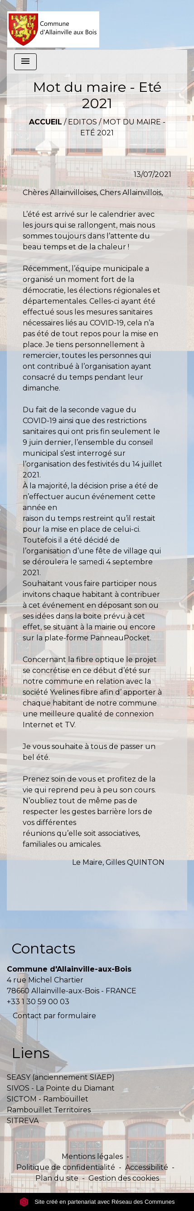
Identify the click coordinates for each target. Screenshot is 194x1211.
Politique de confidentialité (65, 1167)
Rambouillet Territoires (49, 1110)
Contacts (43, 948)
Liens (30, 1053)
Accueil (45, 122)
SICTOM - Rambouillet (47, 1099)
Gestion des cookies (123, 1178)
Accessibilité (146, 1167)
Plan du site (56, 1178)
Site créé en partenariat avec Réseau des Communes (97, 1201)
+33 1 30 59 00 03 (38, 1001)
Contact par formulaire (54, 1015)
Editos (82, 122)
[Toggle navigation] (25, 61)
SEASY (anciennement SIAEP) (61, 1077)
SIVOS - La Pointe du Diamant (61, 1088)
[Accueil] (53, 25)
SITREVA (23, 1120)
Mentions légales (92, 1156)
